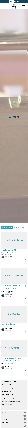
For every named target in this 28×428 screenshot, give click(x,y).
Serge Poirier (14, 422)
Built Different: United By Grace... (11, 401)
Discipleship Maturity (7, 385)
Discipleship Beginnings (8, 398)
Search (11, 1)
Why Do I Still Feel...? (7, 394)
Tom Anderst (14, 416)
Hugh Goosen (14, 413)
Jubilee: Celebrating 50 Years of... (11, 388)
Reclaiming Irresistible (8, 404)
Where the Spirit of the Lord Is (10, 381)
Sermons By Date (7, 227)
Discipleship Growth (7, 391)
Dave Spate (14, 426)
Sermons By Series (19, 227)
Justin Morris (14, 419)
